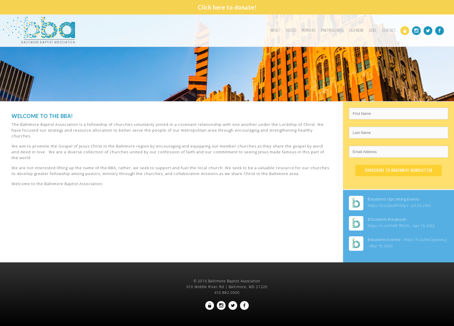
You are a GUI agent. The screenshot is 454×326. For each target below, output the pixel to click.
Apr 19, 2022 (424, 225)
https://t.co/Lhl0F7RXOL (389, 225)
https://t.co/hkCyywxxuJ (425, 239)
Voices (291, 30)
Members (309, 30)
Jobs (373, 30)
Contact (389, 30)
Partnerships (332, 30)
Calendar (356, 30)
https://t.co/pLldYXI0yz (388, 205)
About (276, 30)
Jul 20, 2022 (421, 205)
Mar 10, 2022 (381, 245)
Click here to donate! (227, 7)
